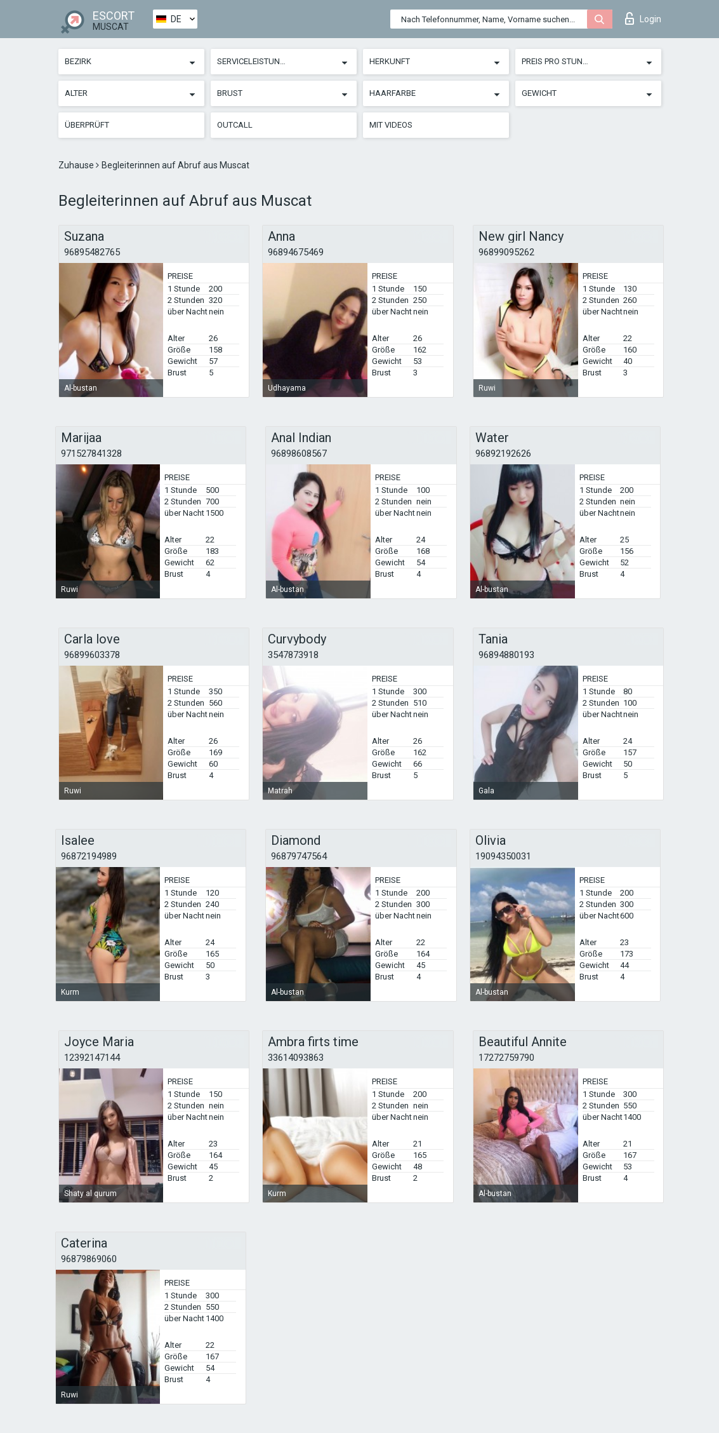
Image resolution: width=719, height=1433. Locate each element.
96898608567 (299, 453)
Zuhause (77, 165)
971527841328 (91, 453)
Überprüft (87, 125)
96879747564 (299, 856)
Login (643, 18)
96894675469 (296, 252)
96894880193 (506, 655)
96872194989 (89, 856)
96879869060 (89, 1259)
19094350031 (503, 856)
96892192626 (503, 453)
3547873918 (293, 655)
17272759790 (506, 1057)
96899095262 (506, 252)
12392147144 (92, 1057)
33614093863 (296, 1057)
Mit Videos (390, 125)
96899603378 (92, 655)
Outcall (235, 125)
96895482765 (92, 252)
